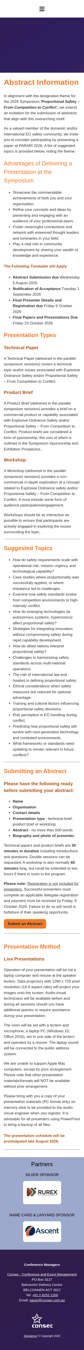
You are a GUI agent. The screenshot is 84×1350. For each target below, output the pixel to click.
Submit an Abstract (25, 924)
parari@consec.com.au (47, 1300)
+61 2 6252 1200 (45, 1295)
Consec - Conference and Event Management (42, 1274)
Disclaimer (30, 1336)
